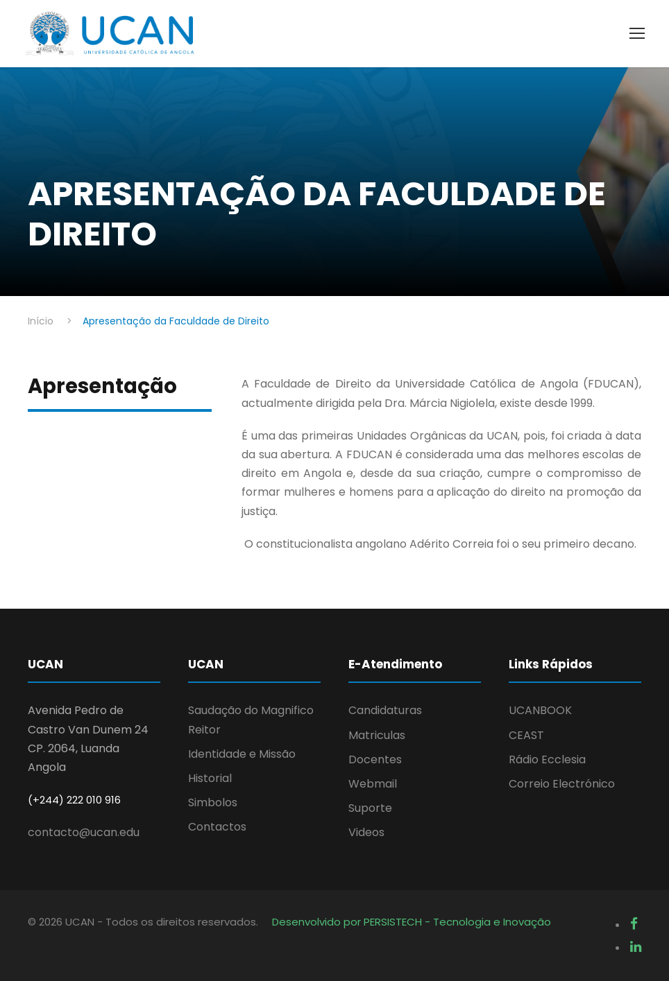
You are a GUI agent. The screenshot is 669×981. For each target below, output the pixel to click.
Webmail (372, 784)
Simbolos (212, 802)
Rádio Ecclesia (547, 759)
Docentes (375, 759)
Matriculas (376, 735)
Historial (210, 778)
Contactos (217, 827)
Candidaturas (385, 710)
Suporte (370, 808)
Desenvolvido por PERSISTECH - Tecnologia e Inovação (411, 921)
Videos (366, 832)
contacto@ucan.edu (83, 832)
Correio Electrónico (562, 784)
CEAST (526, 735)
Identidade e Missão (242, 754)
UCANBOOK (540, 710)
